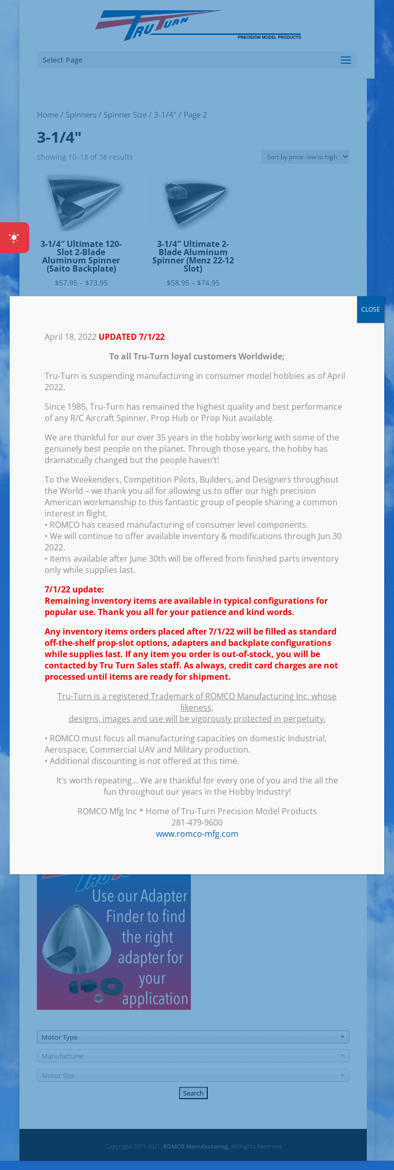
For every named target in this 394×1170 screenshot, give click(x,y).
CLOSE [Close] (370, 309)
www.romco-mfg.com (197, 833)
